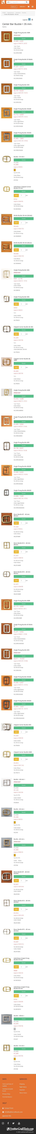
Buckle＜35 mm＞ (19, 157)
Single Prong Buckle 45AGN (22, 701)
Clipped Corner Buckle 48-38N (23, 327)
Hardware (18, 12)
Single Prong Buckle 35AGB (22, 109)
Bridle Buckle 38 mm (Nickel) (23, 215)
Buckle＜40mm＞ (19, 1016)
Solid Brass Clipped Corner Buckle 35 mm (22, 187)
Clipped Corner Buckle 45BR (23, 752)
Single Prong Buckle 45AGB (22, 677)
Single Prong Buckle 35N (21, 85)
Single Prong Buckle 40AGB (22, 466)
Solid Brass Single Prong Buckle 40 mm (21, 987)
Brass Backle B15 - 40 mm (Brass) (22, 572)
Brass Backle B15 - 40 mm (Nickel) (22, 930)
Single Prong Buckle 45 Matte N (23, 625)
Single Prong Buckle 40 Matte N (23, 417)
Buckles (24, 12)
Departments (10, 12)
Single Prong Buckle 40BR (22, 390)
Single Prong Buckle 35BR (22, 33)
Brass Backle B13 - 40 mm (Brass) (22, 543)
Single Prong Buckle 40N (21, 442)
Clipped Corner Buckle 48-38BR (22, 359)
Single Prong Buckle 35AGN (22, 133)
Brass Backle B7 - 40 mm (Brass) (21, 515)
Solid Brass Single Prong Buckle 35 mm (21, 959)
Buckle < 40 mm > (19, 779)
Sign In (22, 6)
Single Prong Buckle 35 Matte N (23, 60)
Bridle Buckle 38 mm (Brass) (23, 243)
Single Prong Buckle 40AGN (22, 490)
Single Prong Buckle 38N (21, 270)
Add (16, 195)
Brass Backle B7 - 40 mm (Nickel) (21, 872)
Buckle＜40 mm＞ (19, 809)
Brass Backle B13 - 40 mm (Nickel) (22, 901)
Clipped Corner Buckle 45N (22, 725)
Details (24, 38)
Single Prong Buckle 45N (21, 650)
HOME (4, 12)
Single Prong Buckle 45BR (22, 601)
